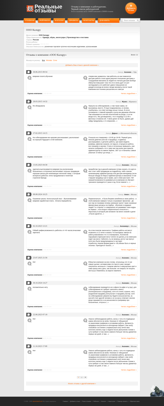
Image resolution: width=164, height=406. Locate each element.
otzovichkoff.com (37, 401)
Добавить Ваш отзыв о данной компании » (81, 65)
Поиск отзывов (86, 401)
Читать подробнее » (129, 93)
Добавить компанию (105, 21)
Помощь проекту (122, 401)
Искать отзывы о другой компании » (82, 384)
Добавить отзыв (75, 401)
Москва (49, 60)
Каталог (59, 20)
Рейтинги (45, 20)
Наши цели (111, 401)
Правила (73, 20)
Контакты (88, 20)
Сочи (55, 60)
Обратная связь (135, 401)
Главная (29, 20)
